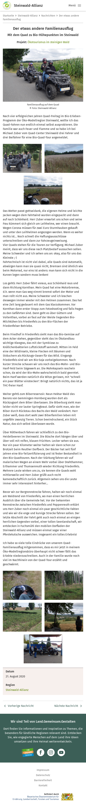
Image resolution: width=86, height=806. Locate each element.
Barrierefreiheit (43, 780)
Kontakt (43, 785)
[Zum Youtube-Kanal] (61, 752)
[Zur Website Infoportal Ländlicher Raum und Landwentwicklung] (27, 752)
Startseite (8, 15)
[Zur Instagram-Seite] (51, 752)
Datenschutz (43, 775)
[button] (79, 5)
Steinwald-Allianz (28, 15)
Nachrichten (48, 15)
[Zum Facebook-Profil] (40, 752)
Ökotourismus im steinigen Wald (48, 42)
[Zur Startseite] (8, 5)
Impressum (43, 770)
